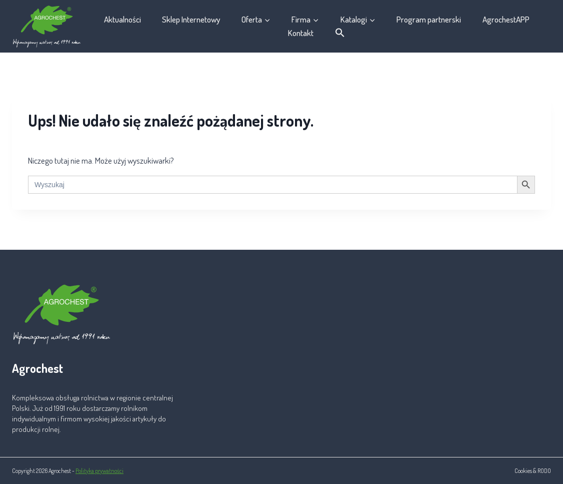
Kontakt (301, 33)
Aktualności (122, 19)
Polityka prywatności (100, 470)
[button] (340, 33)
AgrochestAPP (506, 19)
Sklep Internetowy (191, 19)
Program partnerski (428, 19)
